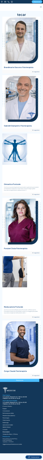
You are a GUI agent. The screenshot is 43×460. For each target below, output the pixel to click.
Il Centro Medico (7, 406)
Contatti (5, 429)
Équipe (5, 408)
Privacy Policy (6, 438)
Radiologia (6, 422)
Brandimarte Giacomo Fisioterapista (18, 67)
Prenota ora (37, 1)
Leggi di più (36, 71)
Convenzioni (6, 411)
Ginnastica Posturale (12, 184)
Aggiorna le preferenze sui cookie (12, 444)
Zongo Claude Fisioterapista (15, 371)
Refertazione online (8, 413)
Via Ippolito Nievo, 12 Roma (10, 434)
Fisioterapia (6, 418)
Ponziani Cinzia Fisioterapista (15, 248)
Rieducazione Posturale (13, 307)
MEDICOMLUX (6, 427)
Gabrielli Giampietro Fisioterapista (18, 126)
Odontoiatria (6, 420)
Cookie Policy (13, 438)
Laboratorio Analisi (8, 425)
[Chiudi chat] (34, 457)
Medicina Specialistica (9, 415)
